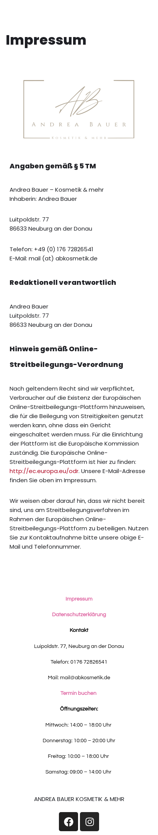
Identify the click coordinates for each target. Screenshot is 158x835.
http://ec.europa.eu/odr (44, 471)
